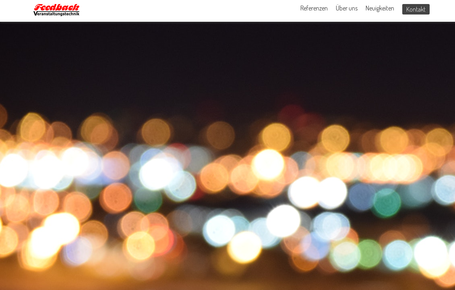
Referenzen (314, 8)
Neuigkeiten (380, 8)
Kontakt (416, 9)
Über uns (347, 8)
